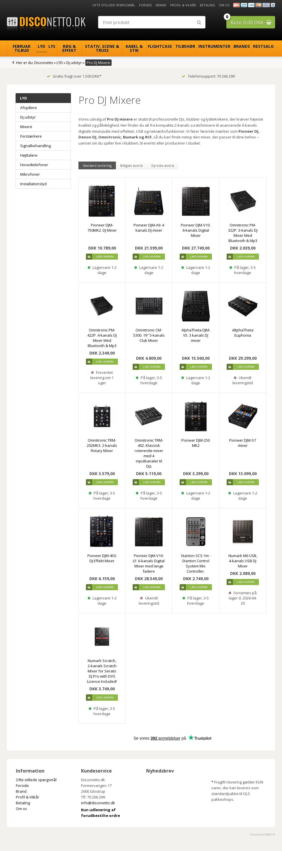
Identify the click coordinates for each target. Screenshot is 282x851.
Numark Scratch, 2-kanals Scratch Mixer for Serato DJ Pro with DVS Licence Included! (102, 671)
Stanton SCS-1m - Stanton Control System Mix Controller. (196, 563)
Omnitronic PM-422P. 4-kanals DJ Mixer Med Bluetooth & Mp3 (102, 337)
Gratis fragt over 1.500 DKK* (74, 76)
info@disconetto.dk (98, 802)
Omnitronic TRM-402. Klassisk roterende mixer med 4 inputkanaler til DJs (149, 453)
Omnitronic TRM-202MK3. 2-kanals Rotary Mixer (102, 445)
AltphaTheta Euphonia (242, 332)
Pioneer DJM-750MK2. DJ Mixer (102, 227)
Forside (145, 5)
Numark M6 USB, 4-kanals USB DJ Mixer (242, 561)
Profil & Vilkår (183, 5)
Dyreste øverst (162, 165)
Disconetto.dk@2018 (262, 834)
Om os (224, 5)
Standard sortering (97, 165)
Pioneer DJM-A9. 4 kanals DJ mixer (149, 227)
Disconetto (43, 62)
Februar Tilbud (22, 48)
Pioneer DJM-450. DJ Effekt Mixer (102, 558)
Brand (161, 5)
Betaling (207, 5)
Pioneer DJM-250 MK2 (195, 443)
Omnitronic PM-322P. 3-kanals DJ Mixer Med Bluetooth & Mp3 (242, 232)
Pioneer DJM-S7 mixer (242, 443)
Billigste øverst (131, 165)
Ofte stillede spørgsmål (113, 5)
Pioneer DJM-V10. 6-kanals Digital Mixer (195, 230)
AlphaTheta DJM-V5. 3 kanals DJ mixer (195, 335)
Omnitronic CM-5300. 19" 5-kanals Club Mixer (149, 335)
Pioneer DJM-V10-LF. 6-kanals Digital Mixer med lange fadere (149, 563)
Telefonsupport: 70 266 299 (208, 76)
